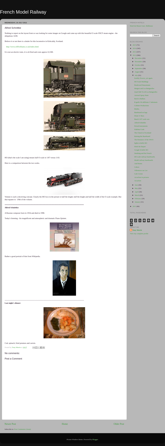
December (138, 58)
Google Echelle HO (141, 150)
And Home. (138, 163)
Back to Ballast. (140, 99)
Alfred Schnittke (140, 123)
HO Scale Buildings (141, 82)
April (137, 192)
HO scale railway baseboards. (144, 157)
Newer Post (10, 424)
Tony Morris (137, 230)
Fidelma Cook (139, 129)
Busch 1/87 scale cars (142, 119)
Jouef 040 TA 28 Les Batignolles (145, 92)
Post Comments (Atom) (22, 429)
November (139, 62)
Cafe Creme (138, 174)
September (139, 68)
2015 (135, 45)
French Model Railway (23, 12)
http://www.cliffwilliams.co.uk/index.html (22, 47)
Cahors (136, 167)
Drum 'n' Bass (139, 116)
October (138, 65)
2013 (135, 52)
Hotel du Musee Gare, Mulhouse (141, 26)
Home (65, 424)
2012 (135, 55)
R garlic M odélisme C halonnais (145, 102)
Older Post (119, 424)
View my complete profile (139, 234)
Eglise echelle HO (140, 143)
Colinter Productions (141, 106)
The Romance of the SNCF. (144, 140)
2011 (135, 206)
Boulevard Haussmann (142, 85)
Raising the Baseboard (142, 136)
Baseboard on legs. (141, 112)
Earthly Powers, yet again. (143, 78)
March (137, 195)
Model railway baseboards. (143, 160)
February (138, 199)
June (136, 185)
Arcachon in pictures (141, 177)
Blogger (95, 439)
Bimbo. (137, 109)
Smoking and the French (142, 153)
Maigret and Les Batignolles (144, 88)
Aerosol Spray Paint (141, 95)
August (137, 72)
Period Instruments (141, 126)
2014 (135, 48)
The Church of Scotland (142, 133)
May (136, 188)
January (138, 202)
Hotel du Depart (140, 146)
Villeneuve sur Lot (140, 170)
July (136, 75)
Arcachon (137, 181)
